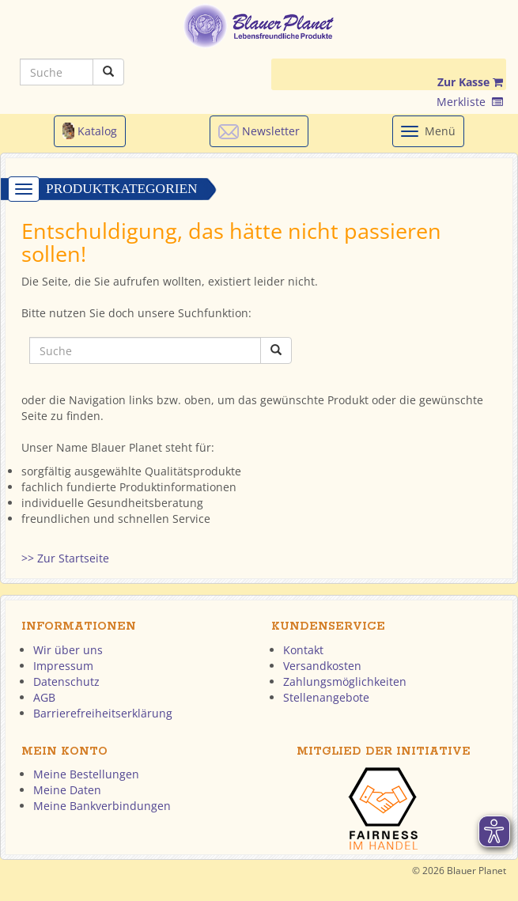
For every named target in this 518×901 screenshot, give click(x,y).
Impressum (63, 665)
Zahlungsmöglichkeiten (344, 681)
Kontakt (303, 649)
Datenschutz (66, 681)
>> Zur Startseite (65, 558)
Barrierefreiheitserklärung (102, 713)
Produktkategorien (122, 188)
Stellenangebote (326, 697)
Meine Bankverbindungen (102, 805)
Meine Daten (67, 789)
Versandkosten (322, 665)
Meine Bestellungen (86, 774)
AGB (44, 697)
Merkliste (470, 101)
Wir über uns (68, 649)
